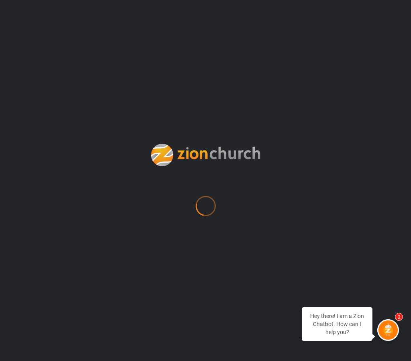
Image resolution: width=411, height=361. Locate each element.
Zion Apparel (175, 305)
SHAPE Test (174, 244)
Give (160, 126)
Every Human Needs (189, 109)
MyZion (165, 177)
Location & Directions (191, 143)
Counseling (172, 76)
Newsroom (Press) (186, 194)
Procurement (176, 228)
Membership (174, 160)
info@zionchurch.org (55, 111)
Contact (166, 59)
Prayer (164, 211)
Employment (174, 93)
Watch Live (172, 261)
